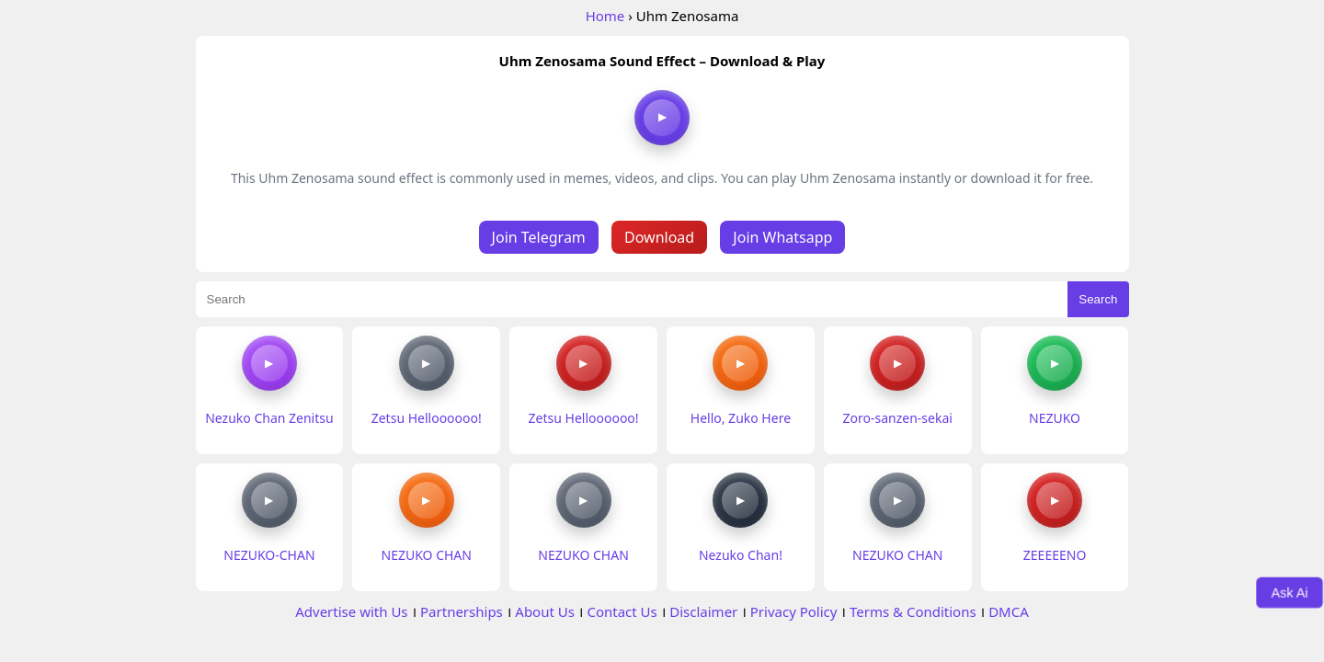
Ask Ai (1290, 592)
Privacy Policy (794, 611)
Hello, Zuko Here (741, 418)
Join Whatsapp (782, 237)
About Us (545, 611)
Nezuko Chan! (740, 555)
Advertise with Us (351, 611)
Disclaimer (703, 611)
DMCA (1008, 611)
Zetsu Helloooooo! (426, 418)
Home (605, 15)
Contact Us (621, 611)
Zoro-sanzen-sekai (898, 418)
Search (1098, 299)
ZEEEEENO (1055, 555)
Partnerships (461, 611)
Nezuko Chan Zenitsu (269, 418)
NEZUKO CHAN (427, 555)
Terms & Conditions (913, 611)
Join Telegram (539, 237)
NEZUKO (1054, 418)
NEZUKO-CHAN (268, 555)
